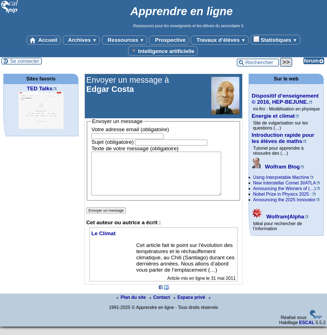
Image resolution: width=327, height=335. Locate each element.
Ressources (124, 40)
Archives (81, 40)
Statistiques (275, 39)
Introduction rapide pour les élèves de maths (283, 138)
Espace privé (190, 305)
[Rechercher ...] (258, 62)
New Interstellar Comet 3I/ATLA (284, 183)
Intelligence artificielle (162, 50)
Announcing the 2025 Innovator (284, 199)
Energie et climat (273, 116)
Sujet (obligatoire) (112, 142)
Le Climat (103, 242)
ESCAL (306, 331)
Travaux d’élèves (220, 40)
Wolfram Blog (276, 167)
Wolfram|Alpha (278, 217)
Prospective (168, 40)
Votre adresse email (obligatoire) (130, 129)
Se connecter (24, 61)
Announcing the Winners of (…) (284, 188)
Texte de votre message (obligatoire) (134, 148)
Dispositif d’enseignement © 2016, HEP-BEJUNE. (285, 99)
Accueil (43, 40)
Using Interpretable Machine (281, 177)
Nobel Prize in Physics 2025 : (282, 194)
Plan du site (132, 305)
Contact (160, 305)
